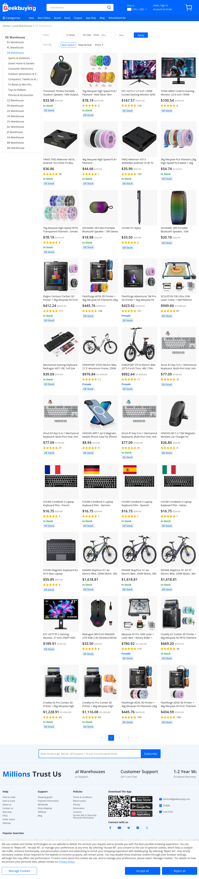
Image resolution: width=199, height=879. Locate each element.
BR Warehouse (15, 142)
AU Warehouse (15, 126)
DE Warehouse (15, 52)
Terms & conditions (82, 797)
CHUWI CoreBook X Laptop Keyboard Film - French (58, 503)
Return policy (79, 801)
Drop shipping (45, 808)
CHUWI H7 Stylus (131, 228)
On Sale (85, 34)
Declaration (78, 808)
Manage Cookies (19, 871)
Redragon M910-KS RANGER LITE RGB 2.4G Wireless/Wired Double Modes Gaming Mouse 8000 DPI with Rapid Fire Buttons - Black (99, 636)
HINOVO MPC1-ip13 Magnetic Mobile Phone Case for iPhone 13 (99, 435)
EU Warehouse (15, 42)
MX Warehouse (16, 148)
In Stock (69, 34)
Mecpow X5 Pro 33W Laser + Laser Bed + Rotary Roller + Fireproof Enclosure (138, 636)
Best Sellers (44, 17)
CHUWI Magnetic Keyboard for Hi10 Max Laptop (60, 571)
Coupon (78, 17)
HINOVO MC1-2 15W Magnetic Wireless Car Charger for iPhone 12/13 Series (178, 435)
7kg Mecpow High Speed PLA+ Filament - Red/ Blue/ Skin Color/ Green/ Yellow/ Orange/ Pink (99, 92)
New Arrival (84, 45)
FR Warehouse (15, 105)
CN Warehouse (15, 121)
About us (7, 804)
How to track (9, 801)
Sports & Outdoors (19, 58)
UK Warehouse (15, 116)
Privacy (76, 804)
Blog (102, 17)
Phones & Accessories (20, 95)
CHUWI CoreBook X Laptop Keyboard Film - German (97, 503)
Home (6, 25)
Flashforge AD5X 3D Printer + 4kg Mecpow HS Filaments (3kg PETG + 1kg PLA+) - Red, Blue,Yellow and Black (100, 298)
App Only (91, 17)
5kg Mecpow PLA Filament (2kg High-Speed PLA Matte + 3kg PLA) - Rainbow (178, 161)
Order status (9, 819)
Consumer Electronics (20, 68)
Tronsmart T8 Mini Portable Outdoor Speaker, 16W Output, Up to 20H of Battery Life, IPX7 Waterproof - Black (61, 92)
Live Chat (166, 812)
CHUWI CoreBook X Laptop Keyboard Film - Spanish (137, 503)
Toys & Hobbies (17, 89)
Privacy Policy (67, 861)
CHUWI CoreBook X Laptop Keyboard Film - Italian (176, 503)
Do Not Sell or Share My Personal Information (85, 816)
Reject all (179, 871)
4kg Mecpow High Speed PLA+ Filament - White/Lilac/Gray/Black (99, 161)
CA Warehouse (15, 137)
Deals (67, 17)
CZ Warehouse (15, 100)
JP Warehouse (15, 132)
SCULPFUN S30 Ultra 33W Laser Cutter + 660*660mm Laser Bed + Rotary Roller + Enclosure (176, 298)
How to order (9, 797)
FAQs (5, 816)
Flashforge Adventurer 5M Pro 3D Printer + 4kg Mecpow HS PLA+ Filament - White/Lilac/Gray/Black (139, 298)
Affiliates (42, 812)
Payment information (48, 801)
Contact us (8, 808)
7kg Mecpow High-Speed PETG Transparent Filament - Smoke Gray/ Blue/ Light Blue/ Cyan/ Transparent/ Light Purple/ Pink (60, 229)
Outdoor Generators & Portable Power (23, 74)
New (31, 17)
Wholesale (43, 804)
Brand (57, 17)
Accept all (142, 871)
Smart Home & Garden (21, 63)
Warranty (7, 812)
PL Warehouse (15, 47)
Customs (77, 812)
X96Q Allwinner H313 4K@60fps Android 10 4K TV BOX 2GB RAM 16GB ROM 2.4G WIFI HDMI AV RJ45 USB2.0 (139, 161)
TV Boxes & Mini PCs (20, 84)
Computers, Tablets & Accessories (23, 79)
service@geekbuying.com (174, 799)
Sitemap (7, 823)
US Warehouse (15, 111)
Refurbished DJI (117, 17)
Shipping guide (45, 797)
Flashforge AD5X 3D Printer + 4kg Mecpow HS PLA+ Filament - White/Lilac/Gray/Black (178, 704)
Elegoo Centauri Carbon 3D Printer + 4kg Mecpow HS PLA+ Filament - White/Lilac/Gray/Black (60, 298)
